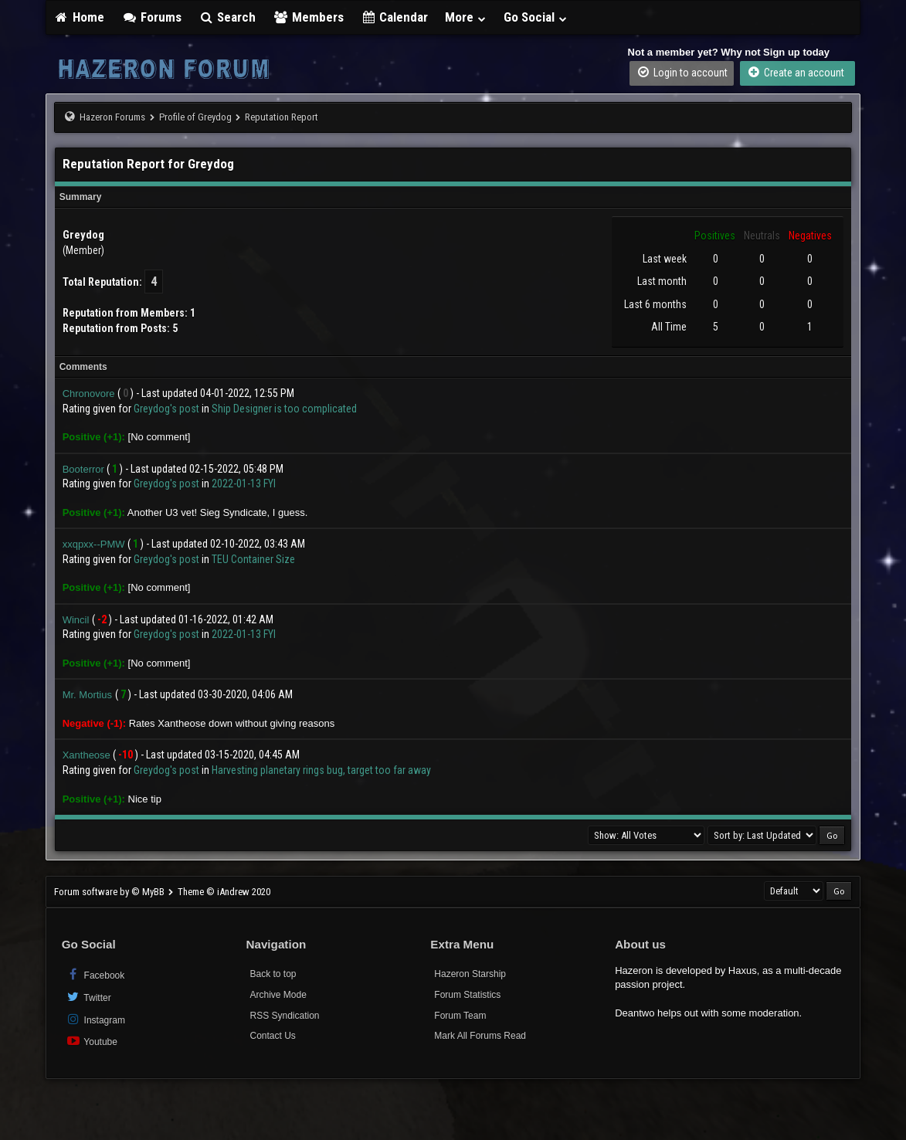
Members (308, 17)
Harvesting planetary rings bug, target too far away (321, 770)
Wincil (76, 620)
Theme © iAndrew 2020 (224, 891)
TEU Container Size (253, 559)
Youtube (91, 1040)
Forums (151, 17)
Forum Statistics (467, 994)
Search (227, 17)
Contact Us (272, 1035)
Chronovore (89, 393)
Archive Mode (277, 994)
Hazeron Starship (470, 974)
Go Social (536, 17)
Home (79, 17)
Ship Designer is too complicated (284, 408)
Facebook (95, 974)
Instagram (95, 1019)
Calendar (395, 17)
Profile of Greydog (195, 117)
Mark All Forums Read (480, 1035)
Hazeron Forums (112, 117)
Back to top (272, 974)
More (466, 17)
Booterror (83, 469)
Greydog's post (166, 408)
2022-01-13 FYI (244, 483)
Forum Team (460, 1015)
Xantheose (86, 755)
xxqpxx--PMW (94, 544)
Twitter (88, 996)
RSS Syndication (284, 1015)
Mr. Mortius (87, 695)
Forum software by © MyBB (110, 891)
